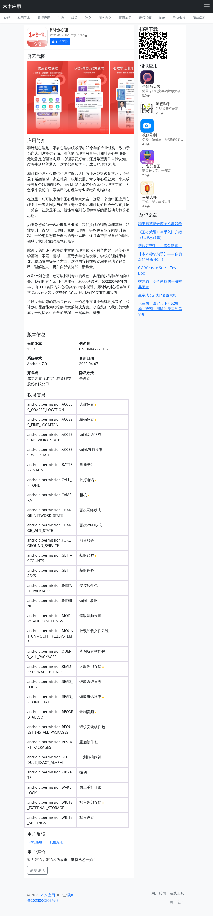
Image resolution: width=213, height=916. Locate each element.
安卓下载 (60, 42)
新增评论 (37, 870)
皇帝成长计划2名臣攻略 (157, 295)
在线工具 (177, 893)
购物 (162, 18)
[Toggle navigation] (206, 6)
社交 (88, 18)
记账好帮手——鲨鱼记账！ (160, 245)
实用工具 (23, 18)
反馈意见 (56, 842)
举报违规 (35, 842)
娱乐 (74, 18)
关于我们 (177, 902)
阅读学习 (199, 18)
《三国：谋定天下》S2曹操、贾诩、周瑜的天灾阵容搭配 (160, 309)
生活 (61, 18)
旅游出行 (179, 18)
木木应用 (12, 6)
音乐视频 (145, 18)
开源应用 (43, 18)
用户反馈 (158, 893)
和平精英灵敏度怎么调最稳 (160, 223)
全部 (7, 18)
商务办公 (105, 18)
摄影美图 (125, 18)
